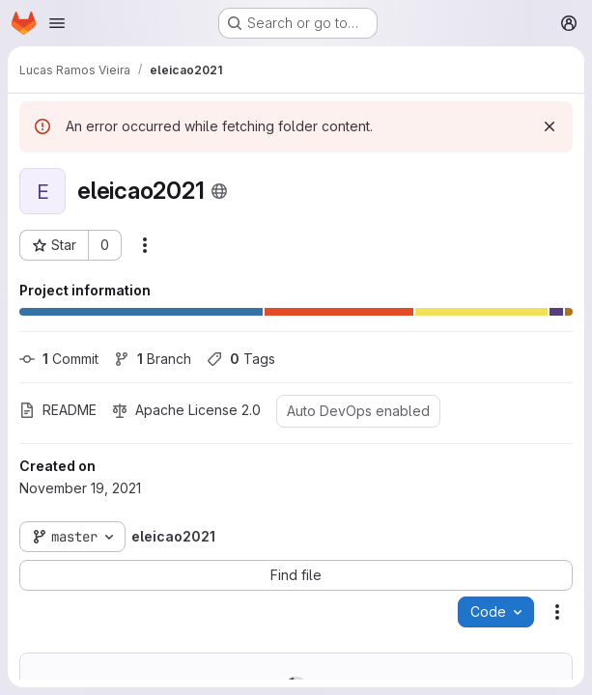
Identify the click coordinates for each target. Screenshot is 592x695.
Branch (152, 358)
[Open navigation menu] (57, 23)
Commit (59, 358)
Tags (241, 358)
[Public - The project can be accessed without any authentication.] (219, 191)
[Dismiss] (549, 126)
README (58, 410)
